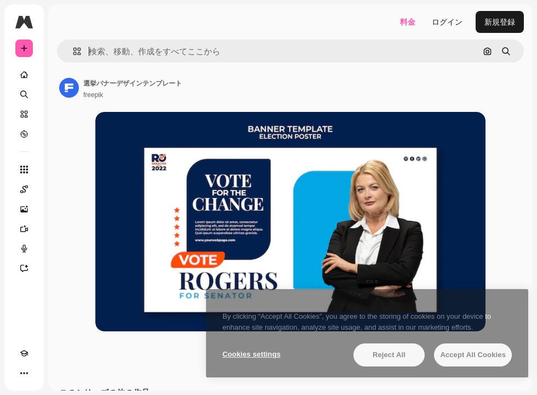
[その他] (24, 373)
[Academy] (24, 353)
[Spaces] (24, 189)
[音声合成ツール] (24, 248)
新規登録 (499, 22)
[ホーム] (24, 74)
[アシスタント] (24, 268)
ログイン (447, 22)
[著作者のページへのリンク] (69, 88)
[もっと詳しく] (24, 134)
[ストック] (24, 114)
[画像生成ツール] (24, 209)
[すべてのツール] (24, 169)
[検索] (24, 94)
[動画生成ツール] (24, 229)
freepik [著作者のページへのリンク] (93, 95)
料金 (407, 22)
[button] (73, 51)
